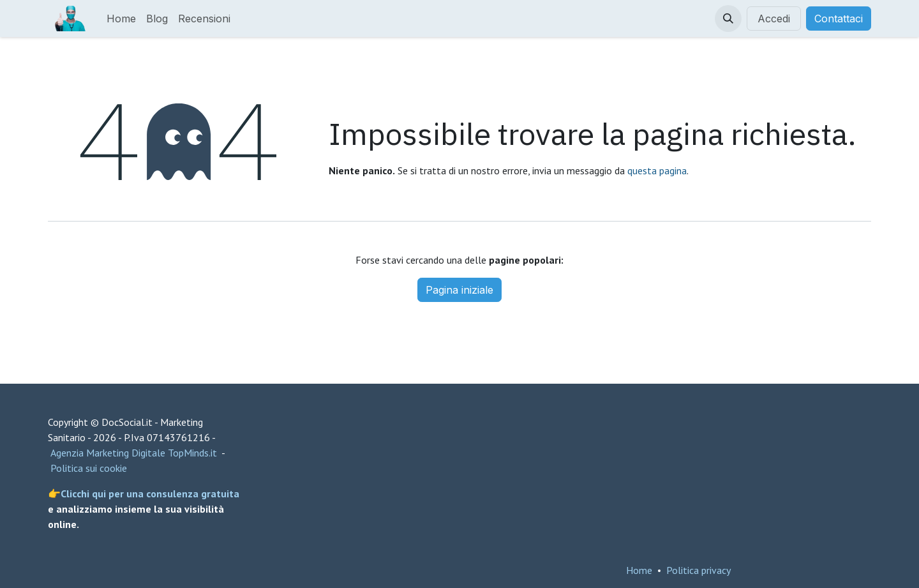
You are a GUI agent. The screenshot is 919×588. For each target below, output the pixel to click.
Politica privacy (698, 570)
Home (639, 570)
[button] (728, 18)
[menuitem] (121, 18)
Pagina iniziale (459, 289)
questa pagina (657, 170)
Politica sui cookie (88, 468)
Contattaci (838, 18)
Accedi (774, 18)
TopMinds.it (192, 452)
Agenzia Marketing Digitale (107, 452)
